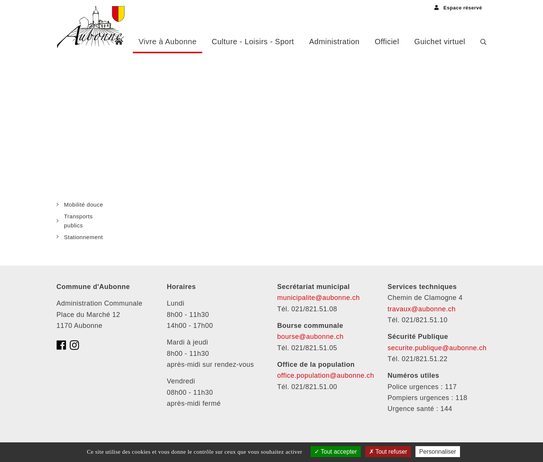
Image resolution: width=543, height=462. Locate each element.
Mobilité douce (83, 204)
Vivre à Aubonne (167, 41)
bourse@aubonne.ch (310, 336)
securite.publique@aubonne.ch (437, 348)
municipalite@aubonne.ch (318, 297)
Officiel (387, 41)
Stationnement (83, 237)
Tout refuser (388, 451)
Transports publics (78, 220)
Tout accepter (335, 451)
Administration (334, 41)
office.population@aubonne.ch (325, 375)
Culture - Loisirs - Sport (253, 41)
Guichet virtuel (439, 41)
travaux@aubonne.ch (421, 309)
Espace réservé (458, 8)
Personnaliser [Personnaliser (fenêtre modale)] (437, 451)
